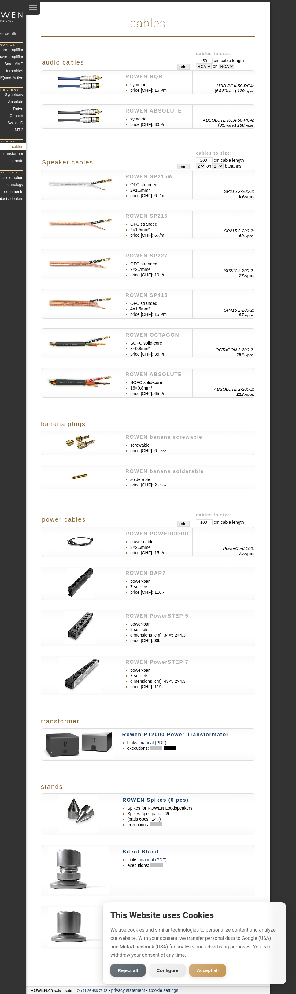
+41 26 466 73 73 (93, 990)
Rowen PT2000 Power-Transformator (175, 734)
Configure (168, 970)
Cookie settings (163, 990)
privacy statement (128, 990)
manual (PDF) (152, 742)
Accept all (208, 970)
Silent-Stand (140, 852)
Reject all (128, 970)
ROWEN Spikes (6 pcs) (155, 800)
